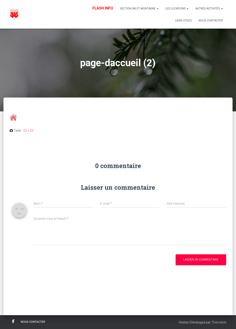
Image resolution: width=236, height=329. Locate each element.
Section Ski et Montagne (139, 8)
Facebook (13, 321)
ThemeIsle (218, 322)
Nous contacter (211, 20)
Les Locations (177, 8)
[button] (157, 8)
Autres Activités (209, 8)
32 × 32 (28, 130)
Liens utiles (183, 20)
